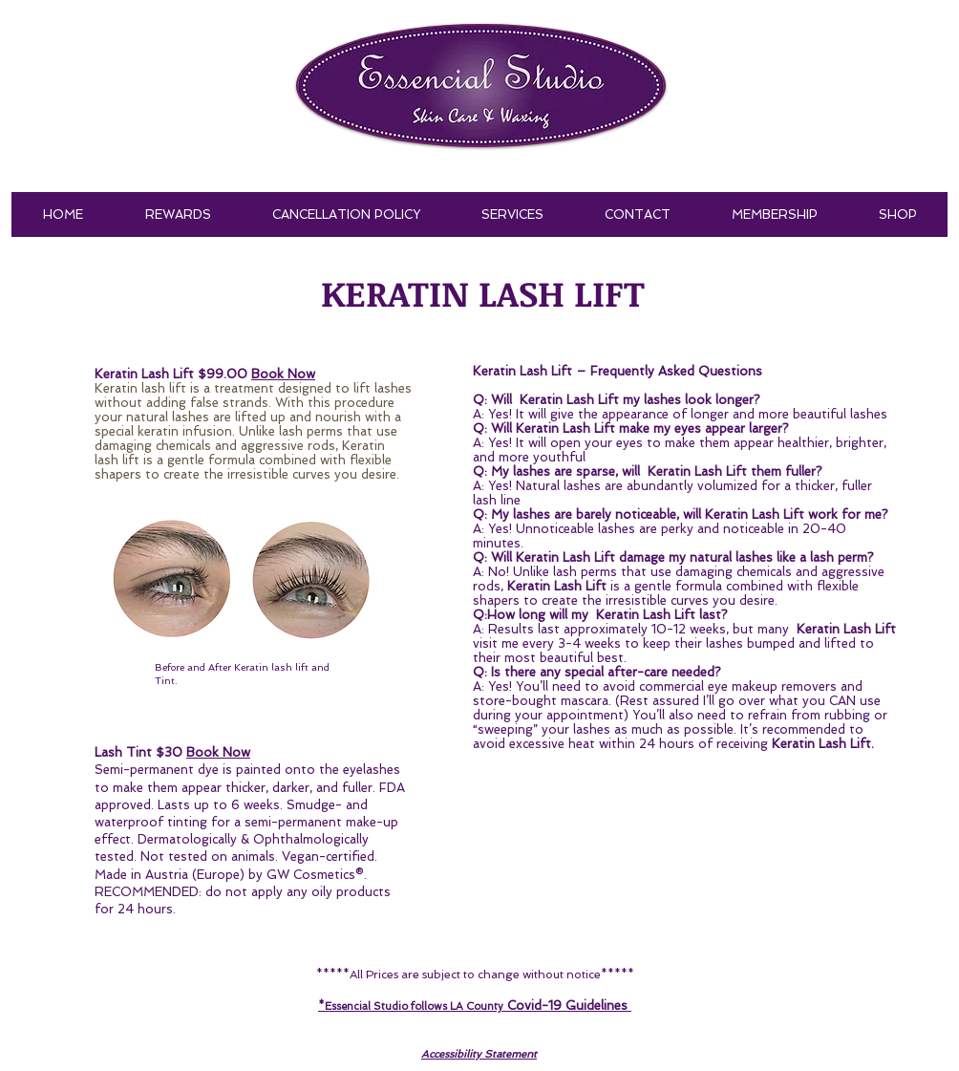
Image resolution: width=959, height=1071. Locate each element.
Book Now (218, 752)
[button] (512, 214)
